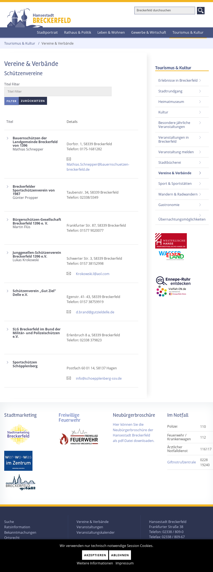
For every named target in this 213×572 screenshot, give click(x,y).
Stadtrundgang (170, 91)
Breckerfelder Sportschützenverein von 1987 (37, 192)
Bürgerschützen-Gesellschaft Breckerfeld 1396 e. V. (37, 223)
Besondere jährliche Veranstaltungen (174, 124)
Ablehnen (120, 555)
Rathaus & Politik (77, 32)
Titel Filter (12, 84)
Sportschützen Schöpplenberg (25, 364)
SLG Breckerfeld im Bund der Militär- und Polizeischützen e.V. (37, 333)
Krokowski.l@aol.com (92, 273)
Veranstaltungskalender (96, 532)
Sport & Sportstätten (175, 183)
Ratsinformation (17, 527)
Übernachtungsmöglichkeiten (182, 219)
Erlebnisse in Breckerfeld (178, 80)
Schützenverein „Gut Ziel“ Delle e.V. (34, 293)
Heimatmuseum (171, 101)
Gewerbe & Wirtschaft (148, 32)
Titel (9, 121)
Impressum (125, 563)
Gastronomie (168, 204)
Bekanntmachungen (20, 532)
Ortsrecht (12, 537)
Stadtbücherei (169, 162)
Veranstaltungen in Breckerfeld (173, 139)
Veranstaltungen (90, 527)
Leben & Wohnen (111, 32)
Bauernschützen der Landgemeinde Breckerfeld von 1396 (37, 143)
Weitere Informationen (95, 563)
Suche (9, 521)
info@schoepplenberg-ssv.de (99, 378)
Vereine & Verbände (173, 171)
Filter (12, 101)
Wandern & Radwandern (178, 194)
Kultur (163, 112)
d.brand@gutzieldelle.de (95, 312)
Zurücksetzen (33, 101)
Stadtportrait (47, 32)
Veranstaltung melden (176, 152)
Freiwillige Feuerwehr (70, 417)
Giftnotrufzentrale (181, 462)
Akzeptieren (95, 555)
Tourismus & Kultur (188, 32)
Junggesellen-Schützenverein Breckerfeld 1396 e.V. (37, 256)
